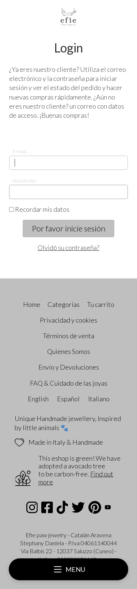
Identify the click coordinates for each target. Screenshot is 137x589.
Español (68, 399)
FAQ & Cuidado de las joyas (68, 383)
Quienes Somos (68, 351)
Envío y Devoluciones (68, 367)
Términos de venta (68, 336)
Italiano (99, 399)
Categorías (63, 304)
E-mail (20, 151)
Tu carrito (100, 304)
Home (31, 304)
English (38, 399)
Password (25, 181)
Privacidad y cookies (68, 320)
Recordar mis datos (39, 209)
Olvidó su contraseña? (68, 247)
